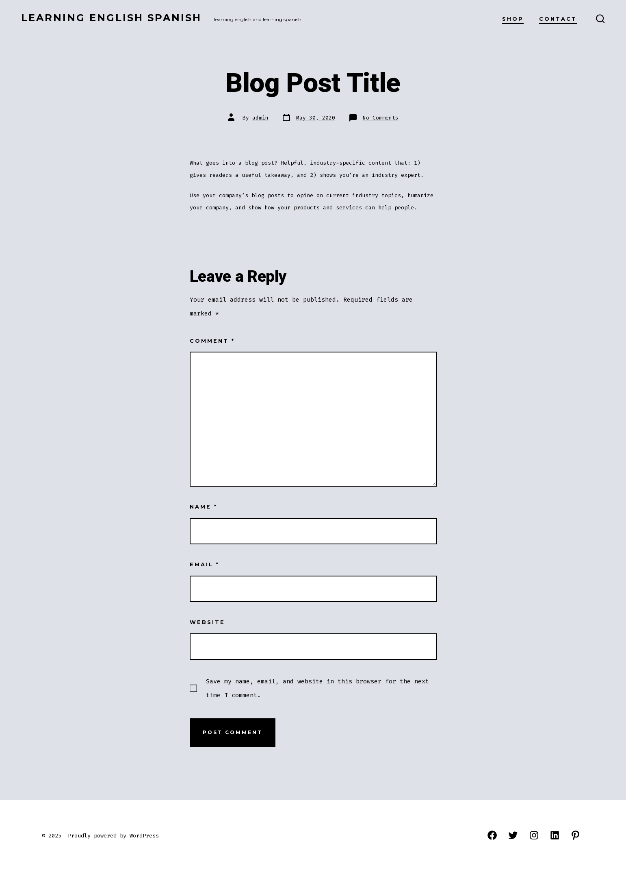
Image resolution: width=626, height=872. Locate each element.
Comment (212, 341)
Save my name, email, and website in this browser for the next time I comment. (317, 688)
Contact (558, 19)
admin (260, 117)
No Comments (381, 117)
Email (204, 564)
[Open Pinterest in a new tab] (575, 835)
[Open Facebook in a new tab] (492, 835)
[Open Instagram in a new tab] (534, 835)
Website (207, 622)
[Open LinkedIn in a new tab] (554, 835)
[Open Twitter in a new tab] (513, 835)
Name (203, 507)
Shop (513, 19)
